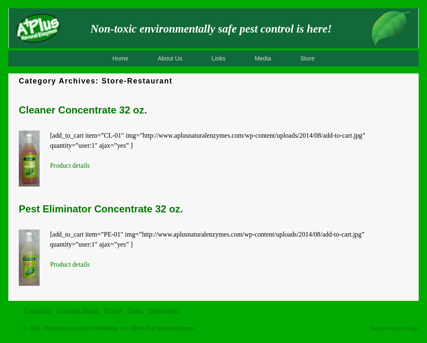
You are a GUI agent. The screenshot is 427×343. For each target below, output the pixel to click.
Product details (70, 165)
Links (218, 58)
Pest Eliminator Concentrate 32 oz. (101, 208)
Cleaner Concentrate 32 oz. (83, 110)
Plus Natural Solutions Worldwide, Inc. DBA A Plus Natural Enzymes (119, 328)
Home (120, 58)
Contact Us (37, 310)
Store (307, 58)
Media (263, 58)
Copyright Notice (77, 310)
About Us (170, 58)
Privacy (113, 310)
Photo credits (164, 310)
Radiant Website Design (395, 328)
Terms (135, 310)
